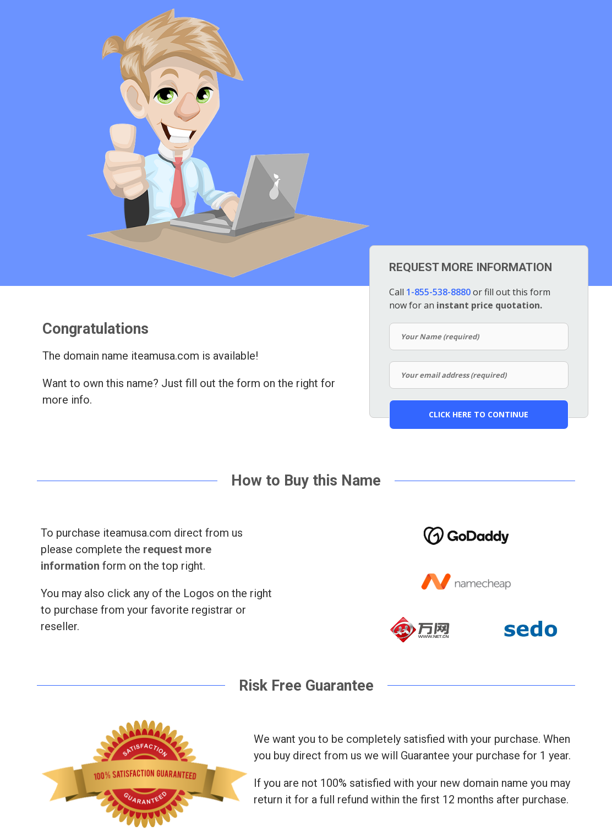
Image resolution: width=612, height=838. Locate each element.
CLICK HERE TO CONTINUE (478, 414)
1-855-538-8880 (438, 292)
